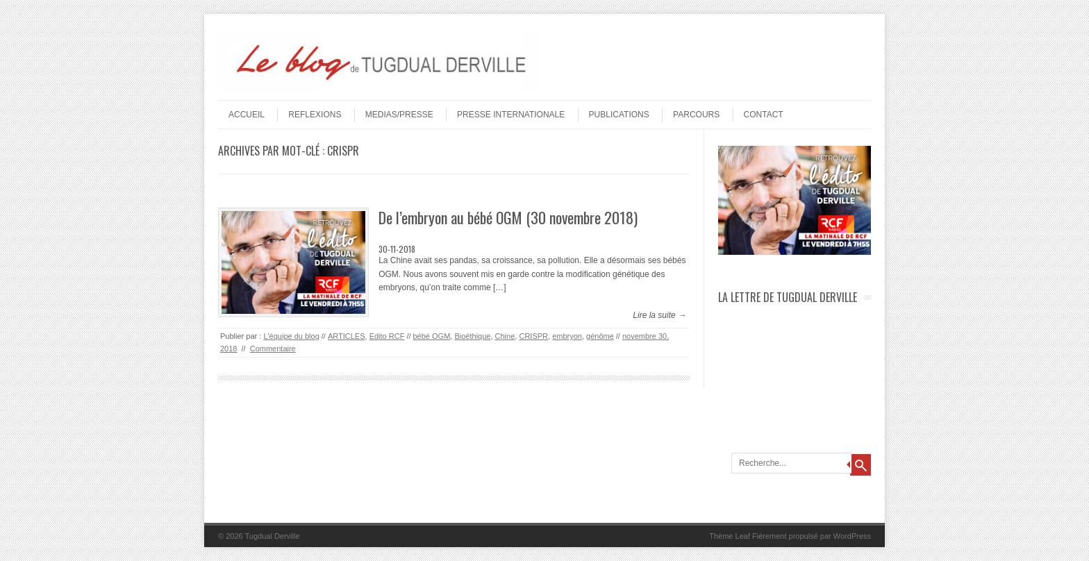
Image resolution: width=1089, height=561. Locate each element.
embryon (567, 336)
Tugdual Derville (272, 536)
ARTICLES (346, 336)
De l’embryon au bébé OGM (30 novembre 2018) (508, 217)
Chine (505, 336)
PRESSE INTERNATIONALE (511, 114)
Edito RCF (387, 336)
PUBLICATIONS (619, 114)
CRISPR (533, 336)
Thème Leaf (729, 536)
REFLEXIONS (314, 114)
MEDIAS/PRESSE (399, 114)
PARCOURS (696, 114)
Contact (763, 114)
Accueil (246, 114)
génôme (600, 336)
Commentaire (273, 348)
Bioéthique (472, 336)
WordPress (852, 536)
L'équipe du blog (291, 336)
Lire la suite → (659, 315)
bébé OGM (432, 336)
